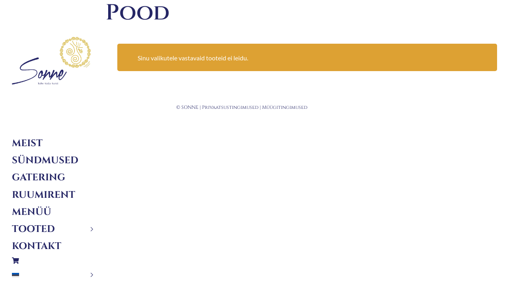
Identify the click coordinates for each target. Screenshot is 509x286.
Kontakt (36, 246)
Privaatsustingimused (230, 107)
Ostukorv (52, 261)
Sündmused (45, 160)
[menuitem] (52, 275)
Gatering (38, 177)
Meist (27, 143)
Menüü (31, 212)
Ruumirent (43, 195)
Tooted (33, 229)
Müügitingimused (284, 107)
